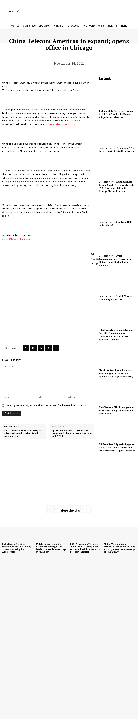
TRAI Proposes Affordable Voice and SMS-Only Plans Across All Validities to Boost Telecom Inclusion (85, 548)
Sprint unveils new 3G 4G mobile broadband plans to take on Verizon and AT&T (72, 433)
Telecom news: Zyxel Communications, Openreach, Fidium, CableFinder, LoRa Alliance (115, 260)
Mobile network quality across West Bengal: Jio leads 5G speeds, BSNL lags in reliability (116, 373)
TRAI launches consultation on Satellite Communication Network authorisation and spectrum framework (116, 334)
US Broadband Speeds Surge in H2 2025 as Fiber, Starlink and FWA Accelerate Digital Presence (117, 447)
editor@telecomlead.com (16, 239)
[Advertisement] (117, 474)
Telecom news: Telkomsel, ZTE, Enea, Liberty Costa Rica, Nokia (116, 149)
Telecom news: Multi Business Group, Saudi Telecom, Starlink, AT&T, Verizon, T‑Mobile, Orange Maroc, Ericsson (116, 186)
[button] (14, 11)
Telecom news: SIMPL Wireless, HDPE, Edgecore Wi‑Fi (117, 297)
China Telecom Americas (61, 124)
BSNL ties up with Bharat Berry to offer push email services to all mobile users (22, 433)
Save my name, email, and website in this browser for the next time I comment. (46, 405)
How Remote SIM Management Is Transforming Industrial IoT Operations (116, 410)
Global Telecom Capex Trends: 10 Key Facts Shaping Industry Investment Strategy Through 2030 (119, 548)
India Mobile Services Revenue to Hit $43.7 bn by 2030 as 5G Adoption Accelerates (116, 114)
